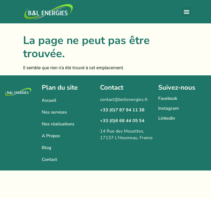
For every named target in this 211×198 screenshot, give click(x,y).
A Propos (51, 136)
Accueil (49, 100)
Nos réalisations (58, 124)
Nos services (54, 112)
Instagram (168, 108)
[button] (186, 11)
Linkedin (166, 118)
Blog (46, 148)
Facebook (167, 98)
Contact (49, 159)
